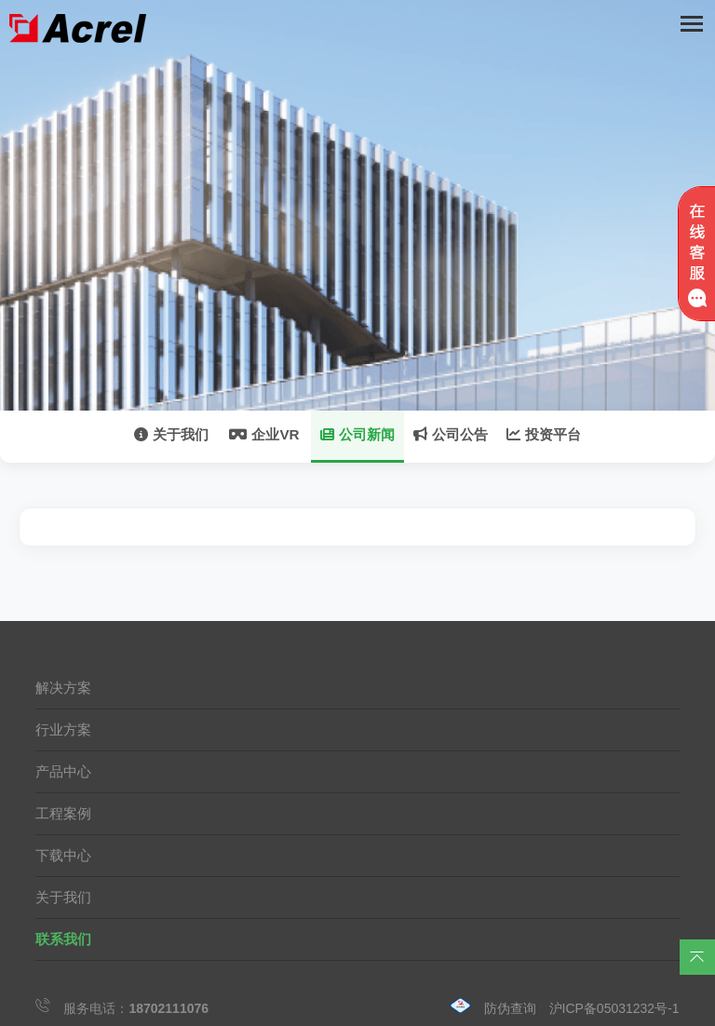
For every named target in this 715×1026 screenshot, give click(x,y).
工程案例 (63, 813)
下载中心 (63, 855)
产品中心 (63, 771)
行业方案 (63, 729)
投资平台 (543, 434)
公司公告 (450, 434)
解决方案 (63, 687)
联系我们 (63, 939)
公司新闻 (357, 434)
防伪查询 (510, 1008)
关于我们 (171, 434)
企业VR (264, 434)
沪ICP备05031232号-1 (614, 1008)
